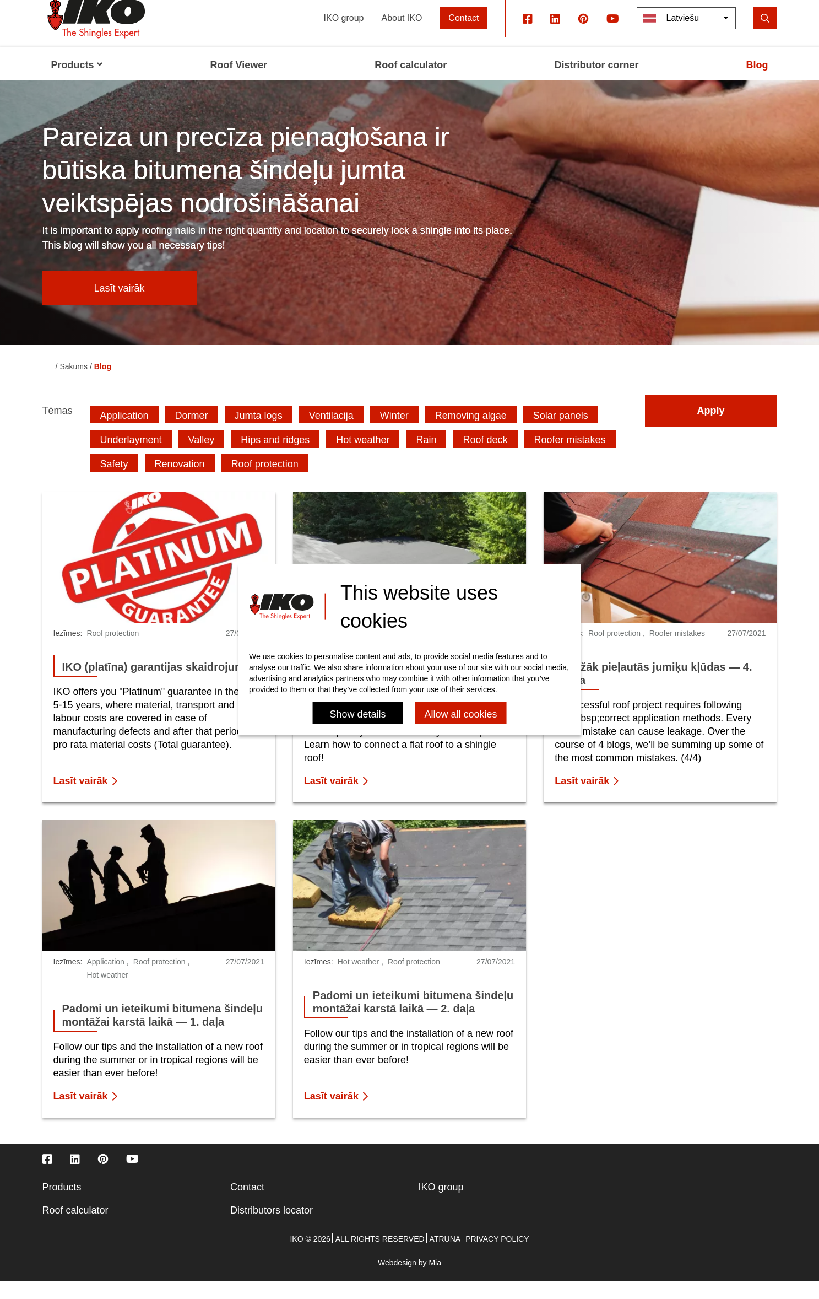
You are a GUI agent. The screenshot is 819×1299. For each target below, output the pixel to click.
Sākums (73, 384)
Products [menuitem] (77, 82)
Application (124, 433)
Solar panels (560, 433)
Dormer (191, 433)
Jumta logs (259, 433)
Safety (114, 481)
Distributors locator (271, 1228)
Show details (357, 714)
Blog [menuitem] (757, 82)
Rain (426, 457)
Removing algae (471, 433)
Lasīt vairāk (119, 305)
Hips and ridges (275, 457)
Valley (201, 457)
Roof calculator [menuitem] (411, 82)
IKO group (344, 35)
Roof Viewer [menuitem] (239, 82)
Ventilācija (331, 433)
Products (62, 1205)
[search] (765, 35)
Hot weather (362, 457)
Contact (463, 35)
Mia (435, 1280)
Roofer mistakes (570, 457)
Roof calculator (75, 1228)
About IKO (402, 35)
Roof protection (265, 481)
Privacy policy (497, 1257)
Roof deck (485, 457)
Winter (394, 433)
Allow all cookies (460, 714)
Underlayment (131, 457)
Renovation (180, 481)
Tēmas (57, 428)
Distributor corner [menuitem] (596, 82)
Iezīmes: (68, 651)
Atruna (445, 1257)
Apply (710, 428)
